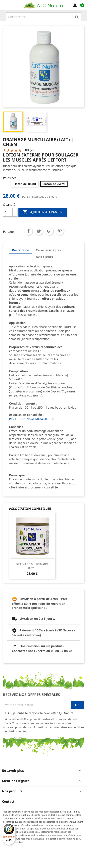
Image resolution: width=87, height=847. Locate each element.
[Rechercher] (43, 17)
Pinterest (60, 231)
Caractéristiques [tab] (48, 250)
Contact (8, 801)
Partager (28, 231)
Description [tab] (20, 250)
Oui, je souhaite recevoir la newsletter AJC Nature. (40, 713)
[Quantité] (8, 212)
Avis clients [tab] (44, 257)
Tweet (39, 231)
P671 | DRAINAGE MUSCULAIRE (31, 419)
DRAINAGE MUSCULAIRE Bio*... (32, 566)
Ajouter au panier (43, 212)
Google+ (49, 231)
